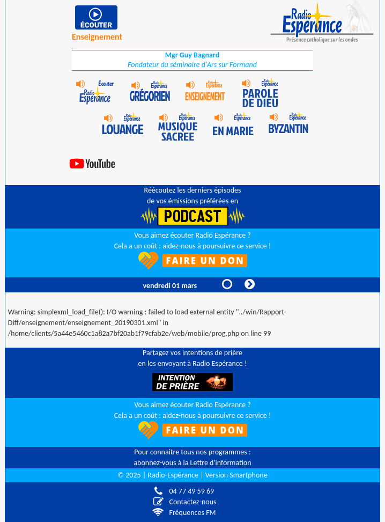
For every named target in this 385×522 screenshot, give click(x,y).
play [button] (97, 17)
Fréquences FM (190, 512)
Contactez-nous (193, 501)
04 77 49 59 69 (189, 491)
